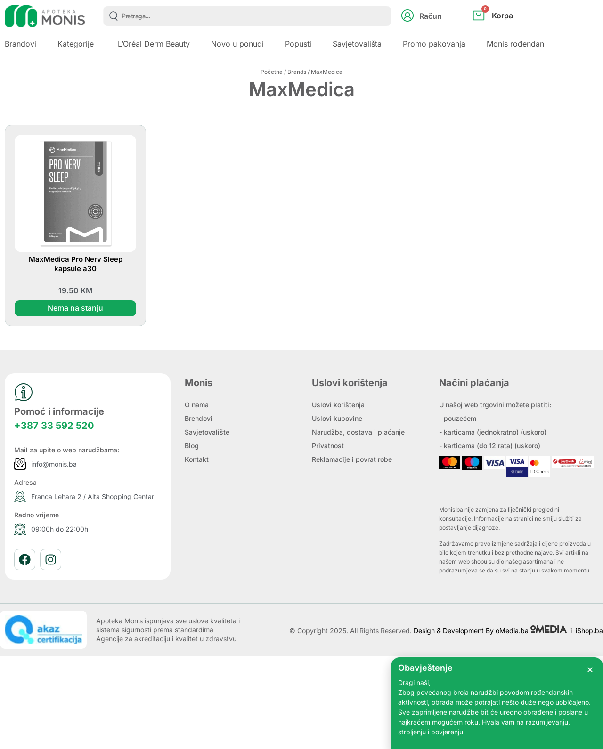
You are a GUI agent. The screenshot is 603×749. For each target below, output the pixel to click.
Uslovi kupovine (337, 418)
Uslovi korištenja (338, 405)
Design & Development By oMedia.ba (491, 631)
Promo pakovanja (434, 43)
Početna (272, 71)
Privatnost (328, 446)
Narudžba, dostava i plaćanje (358, 432)
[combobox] (247, 16)
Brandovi (20, 43)
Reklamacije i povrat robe (352, 459)
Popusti (298, 43)
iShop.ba (589, 631)
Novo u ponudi (237, 43)
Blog (192, 446)
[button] (590, 688)
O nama (197, 405)
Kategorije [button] (75, 43)
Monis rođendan (515, 43)
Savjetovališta (357, 43)
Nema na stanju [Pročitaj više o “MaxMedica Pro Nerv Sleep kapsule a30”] (75, 308)
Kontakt (197, 459)
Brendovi (198, 418)
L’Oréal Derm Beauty (154, 43)
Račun (430, 16)
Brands (296, 71)
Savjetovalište (207, 432)
